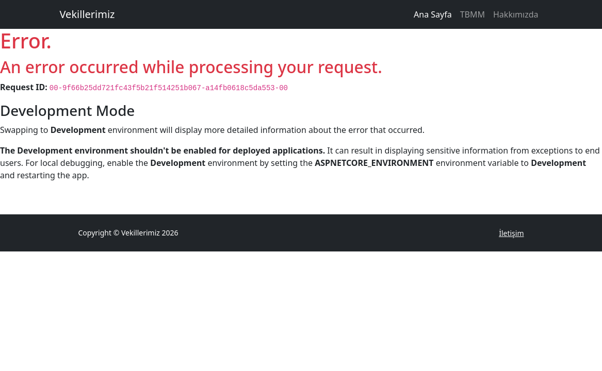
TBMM (472, 14)
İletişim (511, 233)
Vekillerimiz (87, 14)
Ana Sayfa (433, 14)
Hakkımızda (515, 14)
